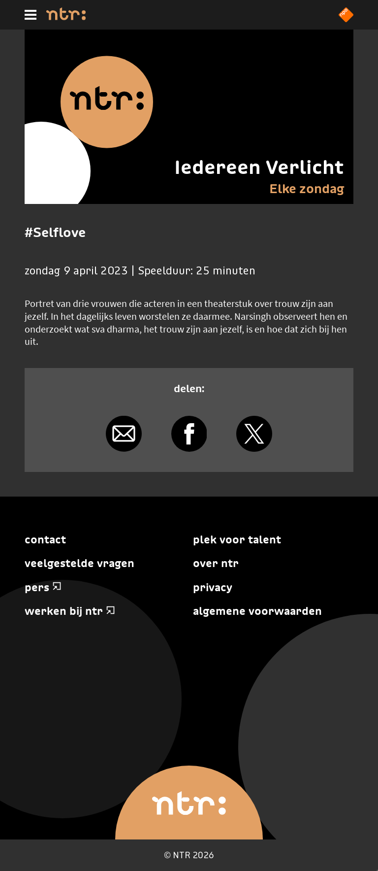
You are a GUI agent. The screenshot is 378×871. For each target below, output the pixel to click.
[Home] (66, 17)
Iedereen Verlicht (259, 167)
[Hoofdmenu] (30, 15)
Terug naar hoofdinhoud (377, 870)
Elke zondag (306, 188)
